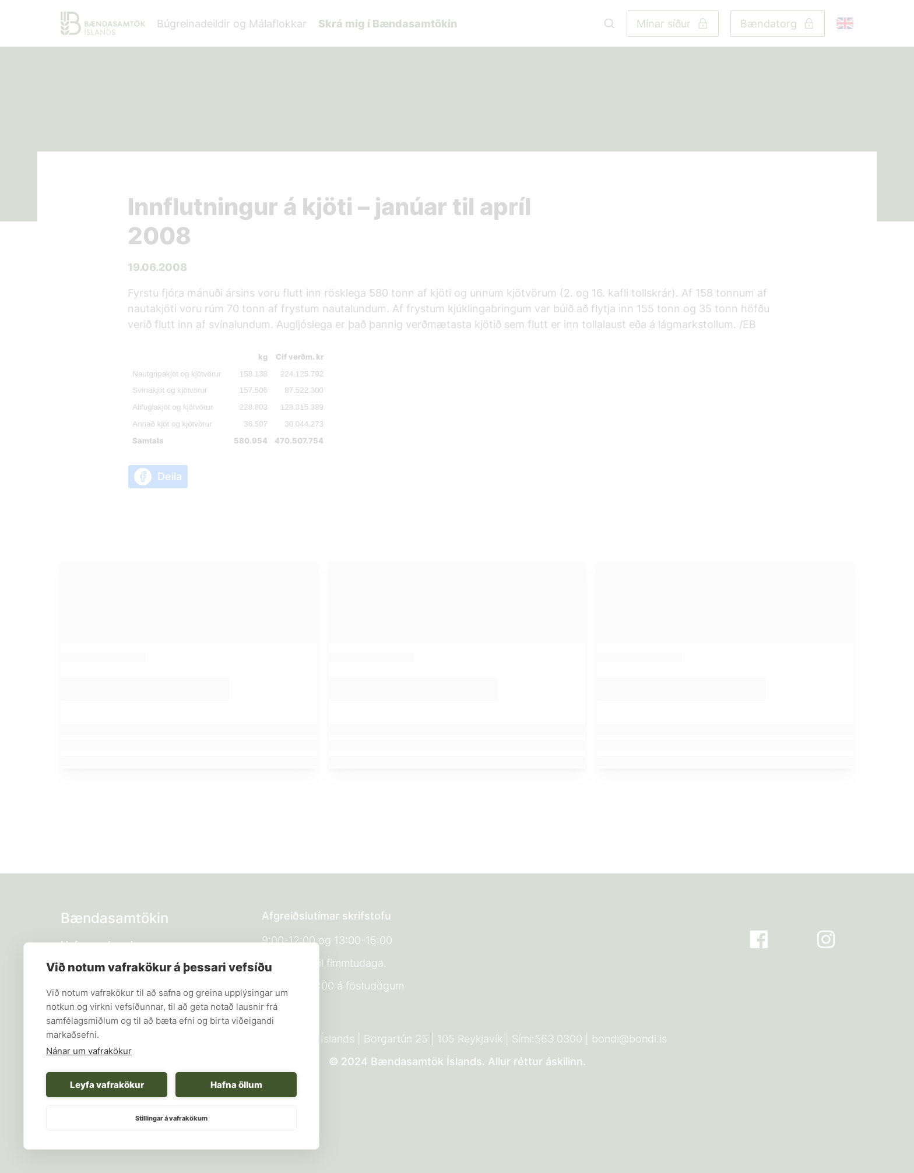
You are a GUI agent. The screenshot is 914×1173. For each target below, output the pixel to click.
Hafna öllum (236, 1084)
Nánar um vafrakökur (89, 1050)
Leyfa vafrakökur (107, 1084)
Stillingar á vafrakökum (171, 1118)
